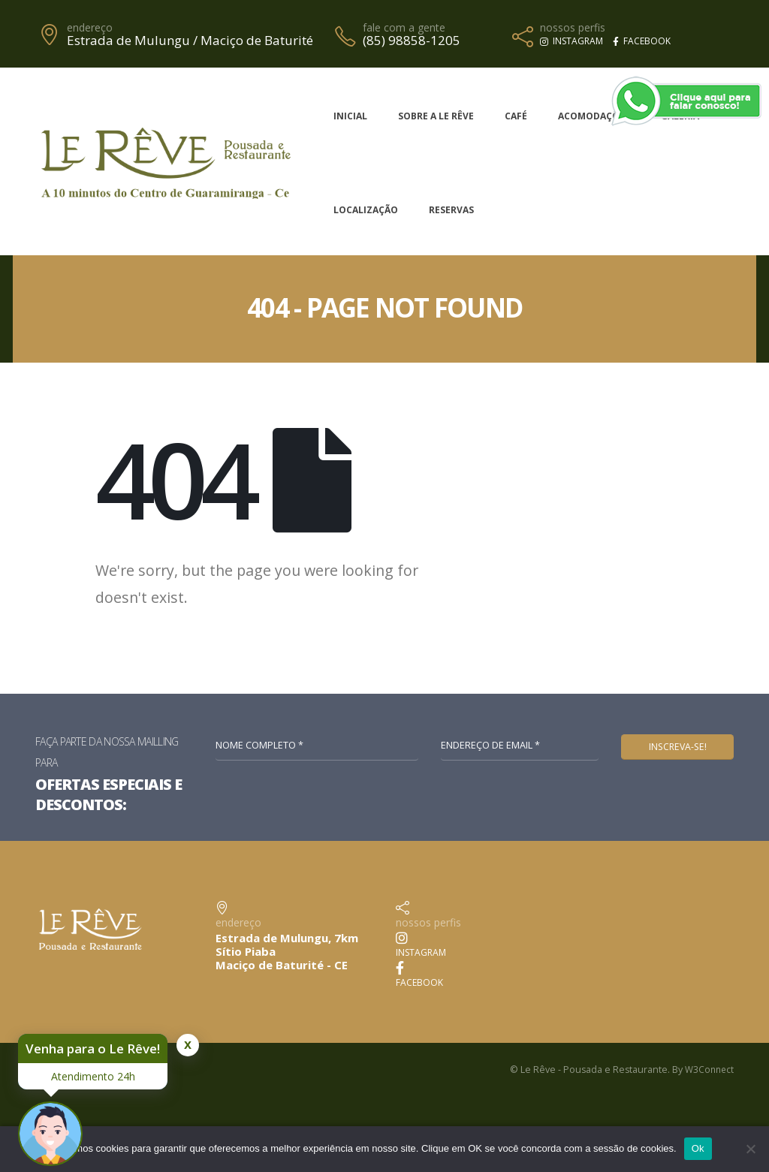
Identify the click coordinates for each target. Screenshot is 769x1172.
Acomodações (594, 116)
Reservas (451, 209)
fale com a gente (404, 28)
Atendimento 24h (93, 1076)
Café (516, 116)
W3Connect (708, 1069)
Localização (365, 209)
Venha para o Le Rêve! (93, 1048)
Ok (698, 1148)
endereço (90, 28)
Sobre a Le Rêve (436, 116)
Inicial (350, 116)
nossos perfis (572, 28)
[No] (750, 1148)
